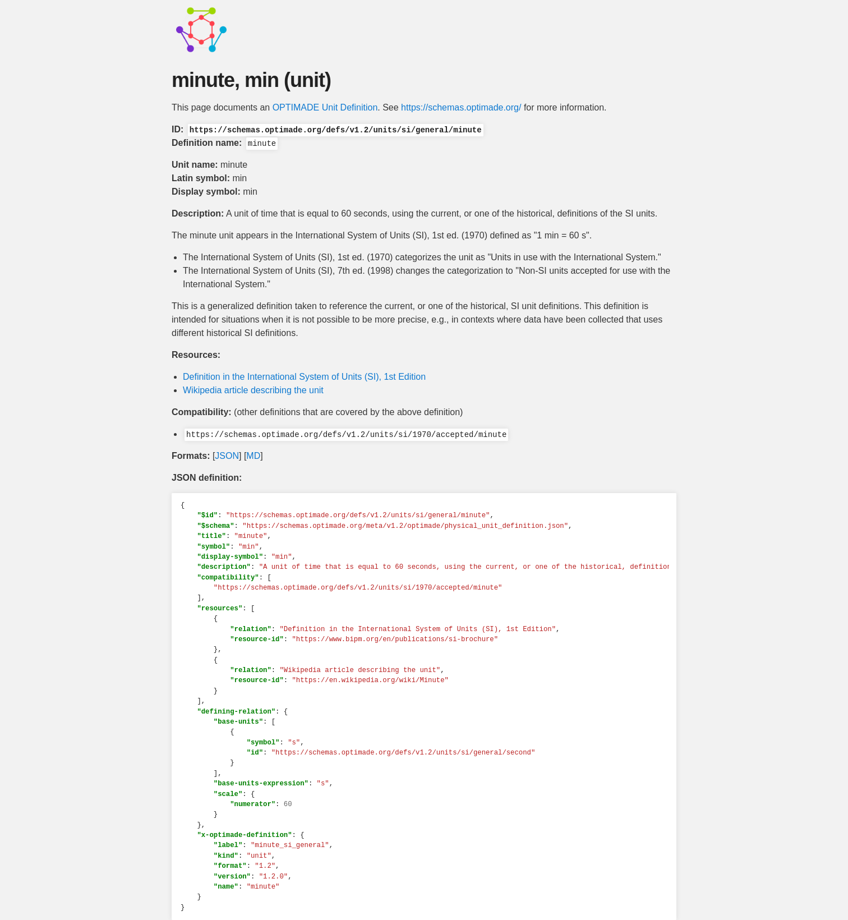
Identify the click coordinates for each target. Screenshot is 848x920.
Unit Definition (350, 107)
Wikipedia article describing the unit (253, 390)
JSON (227, 456)
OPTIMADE (296, 107)
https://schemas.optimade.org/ (461, 107)
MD (253, 456)
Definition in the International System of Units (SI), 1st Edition (304, 376)
